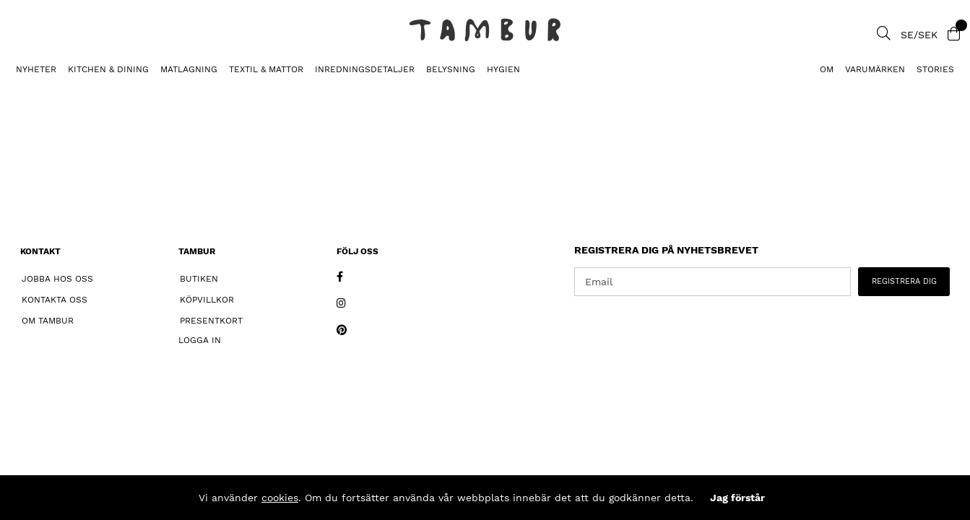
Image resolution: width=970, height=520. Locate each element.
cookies (279, 497)
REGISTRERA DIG (904, 281)
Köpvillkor (207, 300)
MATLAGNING (188, 69)
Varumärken (875, 69)
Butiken (199, 279)
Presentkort (211, 321)
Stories (935, 69)
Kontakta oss (54, 300)
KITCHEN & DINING (108, 69)
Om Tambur (48, 321)
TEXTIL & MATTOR (266, 69)
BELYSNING (450, 69)
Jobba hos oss (57, 279)
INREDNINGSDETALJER (365, 69)
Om (826, 69)
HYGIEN (503, 69)
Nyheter (36, 69)
